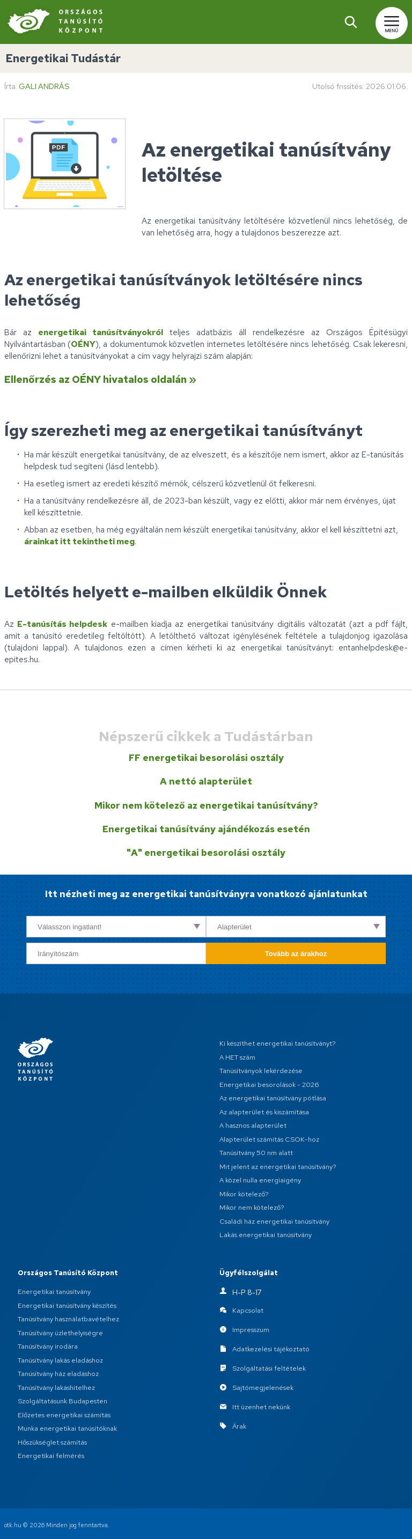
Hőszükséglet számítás (52, 1442)
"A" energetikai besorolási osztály (206, 853)
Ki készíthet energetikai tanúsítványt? (277, 1043)
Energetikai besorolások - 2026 (269, 1084)
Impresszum (250, 1330)
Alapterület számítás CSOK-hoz (269, 1139)
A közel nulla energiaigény (260, 1180)
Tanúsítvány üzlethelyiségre (60, 1332)
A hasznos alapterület (252, 1125)
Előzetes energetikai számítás (64, 1414)
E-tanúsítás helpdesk (62, 624)
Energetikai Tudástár (63, 58)
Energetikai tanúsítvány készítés (67, 1305)
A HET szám (237, 1057)
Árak (239, 1426)
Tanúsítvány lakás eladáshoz (60, 1360)
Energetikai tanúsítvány (54, 1291)
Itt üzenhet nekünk (261, 1407)
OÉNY (83, 344)
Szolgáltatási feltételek (269, 1368)
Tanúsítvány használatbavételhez (68, 1318)
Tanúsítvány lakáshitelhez (56, 1387)
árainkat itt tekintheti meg (79, 541)
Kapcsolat (247, 1310)
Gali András (44, 86)
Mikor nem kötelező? (251, 1207)
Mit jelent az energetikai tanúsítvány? (277, 1166)
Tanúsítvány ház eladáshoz (58, 1373)
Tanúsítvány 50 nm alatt (256, 1152)
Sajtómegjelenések (262, 1388)
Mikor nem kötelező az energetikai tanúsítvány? (206, 805)
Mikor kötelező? (244, 1193)
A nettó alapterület (206, 781)
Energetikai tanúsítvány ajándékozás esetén (206, 829)
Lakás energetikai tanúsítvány (265, 1234)
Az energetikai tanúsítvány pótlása (272, 1098)
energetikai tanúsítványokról (100, 332)
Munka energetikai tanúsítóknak (67, 1428)
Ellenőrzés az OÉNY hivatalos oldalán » (100, 379)
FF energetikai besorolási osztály (206, 758)
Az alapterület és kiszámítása (264, 1111)
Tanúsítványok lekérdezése (261, 1070)
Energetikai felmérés (51, 1455)
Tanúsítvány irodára (48, 1346)
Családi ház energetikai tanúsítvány (274, 1221)
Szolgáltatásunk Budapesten (62, 1400)
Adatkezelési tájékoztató (271, 1349)
